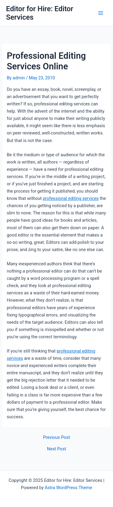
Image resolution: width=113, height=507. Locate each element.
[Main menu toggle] (100, 13)
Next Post (56, 449)
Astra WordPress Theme (68, 487)
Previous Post (56, 437)
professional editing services (71, 198)
